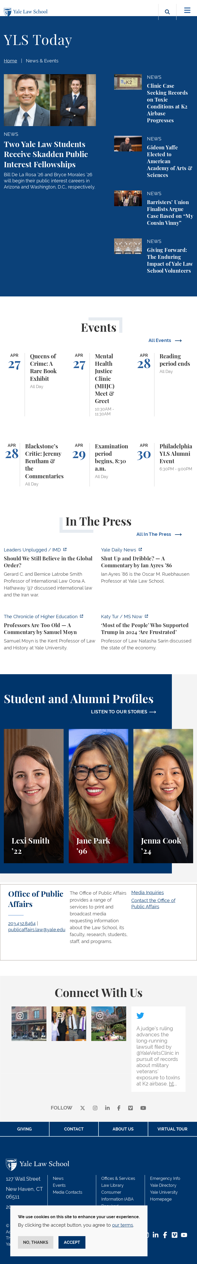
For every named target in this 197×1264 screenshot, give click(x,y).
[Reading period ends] (163, 384)
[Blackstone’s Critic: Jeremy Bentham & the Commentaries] (33, 464)
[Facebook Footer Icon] (165, 1235)
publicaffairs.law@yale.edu (36, 929)
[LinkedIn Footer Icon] (155, 1235)
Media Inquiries (147, 892)
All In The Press (154, 534)
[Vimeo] (130, 1108)
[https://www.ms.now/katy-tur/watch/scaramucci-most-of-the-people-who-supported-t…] (147, 634)
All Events (160, 340)
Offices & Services (118, 1178)
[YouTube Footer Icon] (184, 1235)
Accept (72, 1242)
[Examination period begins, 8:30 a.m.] (98, 464)
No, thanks (35, 1242)
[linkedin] (107, 1108)
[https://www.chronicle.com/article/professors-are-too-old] (50, 634)
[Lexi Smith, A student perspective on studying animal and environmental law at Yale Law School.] (34, 796)
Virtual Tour (172, 1129)
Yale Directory (163, 1185)
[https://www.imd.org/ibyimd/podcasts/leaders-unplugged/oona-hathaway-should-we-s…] (50, 574)
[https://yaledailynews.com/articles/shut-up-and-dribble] (147, 567)
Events (59, 1185)
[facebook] (119, 1108)
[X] (82, 1108)
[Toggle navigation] (187, 10)
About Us (123, 1129)
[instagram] (95, 1108)
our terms (122, 1225)
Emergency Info (165, 1178)
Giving (24, 1129)
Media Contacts (67, 1192)
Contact (74, 1129)
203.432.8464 (22, 923)
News (58, 1178)
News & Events (42, 60)
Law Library (112, 1185)
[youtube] (143, 1108)
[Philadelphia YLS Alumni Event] (163, 464)
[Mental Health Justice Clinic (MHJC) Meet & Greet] (98, 384)
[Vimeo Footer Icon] (174, 1235)
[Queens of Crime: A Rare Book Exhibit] (33, 384)
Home (10, 60)
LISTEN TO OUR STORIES (119, 711)
